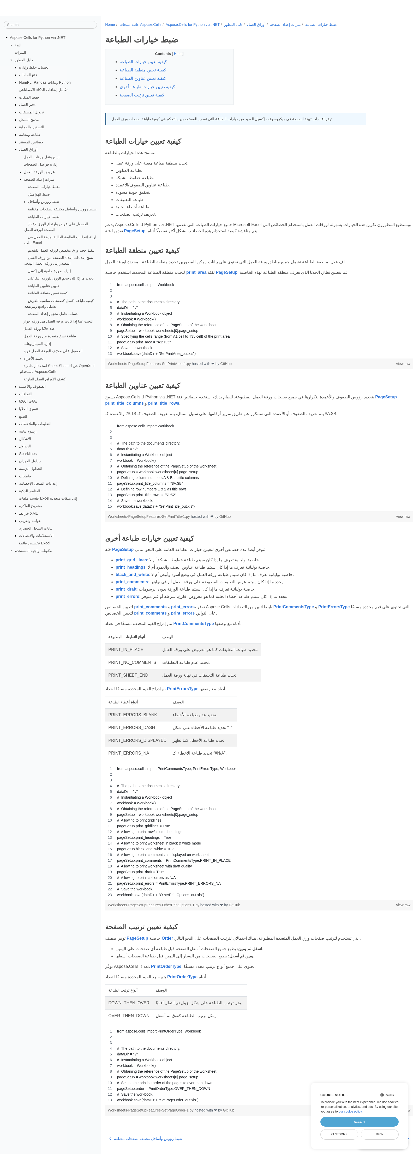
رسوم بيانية (28, 431)
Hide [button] (174, 54)
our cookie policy (350, 1111)
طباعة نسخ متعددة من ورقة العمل (49, 336)
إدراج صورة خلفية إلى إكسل (49, 271)
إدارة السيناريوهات (37, 343)
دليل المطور (24, 60)
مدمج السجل (29, 120)
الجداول (25, 446)
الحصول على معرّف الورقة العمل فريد (52, 351)
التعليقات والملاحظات (35, 424)
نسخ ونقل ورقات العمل (41, 157)
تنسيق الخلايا (28, 409)
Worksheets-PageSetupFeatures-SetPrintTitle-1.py (149, 516)
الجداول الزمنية (30, 468)
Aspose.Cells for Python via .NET (37, 37)
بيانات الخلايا (28, 401)
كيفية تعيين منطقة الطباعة (48, 293)
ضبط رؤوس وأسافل (43, 201)
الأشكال (25, 438)
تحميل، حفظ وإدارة (34, 67)
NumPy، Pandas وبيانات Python (45, 82)
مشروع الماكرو (30, 506)
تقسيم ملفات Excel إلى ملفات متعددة (48, 498)
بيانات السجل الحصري (35, 528)
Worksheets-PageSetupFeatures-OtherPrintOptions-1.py (154, 905)
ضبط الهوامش (39, 194)
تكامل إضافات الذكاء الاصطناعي (43, 90)
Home (110, 24)
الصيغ (23, 416)
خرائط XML (28, 513)
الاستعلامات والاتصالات (36, 535)
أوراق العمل (28, 149)
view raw (382, 364)
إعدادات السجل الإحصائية (38, 483)
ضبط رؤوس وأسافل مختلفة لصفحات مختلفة (62, 209)
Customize (339, 1134)
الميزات (20, 52)
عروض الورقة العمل (39, 172)
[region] (248, 319)
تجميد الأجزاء (34, 358)
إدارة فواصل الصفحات (40, 164)
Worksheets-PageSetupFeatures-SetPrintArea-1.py (150, 364)
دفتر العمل (27, 104)
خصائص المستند (31, 142)
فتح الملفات (28, 75)
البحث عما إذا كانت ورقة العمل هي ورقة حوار (58, 321)
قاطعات (25, 476)
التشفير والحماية (31, 127)
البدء (18, 45)
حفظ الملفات (29, 97)
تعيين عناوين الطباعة (43, 286)
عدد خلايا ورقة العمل (39, 328)
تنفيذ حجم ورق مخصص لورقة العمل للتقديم (61, 250)
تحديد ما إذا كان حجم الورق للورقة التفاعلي (61, 278)
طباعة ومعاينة (29, 134)
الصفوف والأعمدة (32, 386)
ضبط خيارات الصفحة (44, 187)
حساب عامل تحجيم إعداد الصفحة (53, 314)
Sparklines (28, 454)
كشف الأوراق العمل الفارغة (44, 379)
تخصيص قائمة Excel (34, 543)
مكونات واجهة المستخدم (33, 550)
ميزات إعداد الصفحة (39, 179)
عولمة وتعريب (30, 521)
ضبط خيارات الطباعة (43, 216)
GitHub (226, 364)
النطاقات (25, 394)
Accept (359, 1121)
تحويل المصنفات (31, 112)
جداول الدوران (30, 461)
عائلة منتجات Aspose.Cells (140, 24)
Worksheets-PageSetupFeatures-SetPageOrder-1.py (151, 1110)
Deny (380, 1134)
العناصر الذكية (29, 491)
